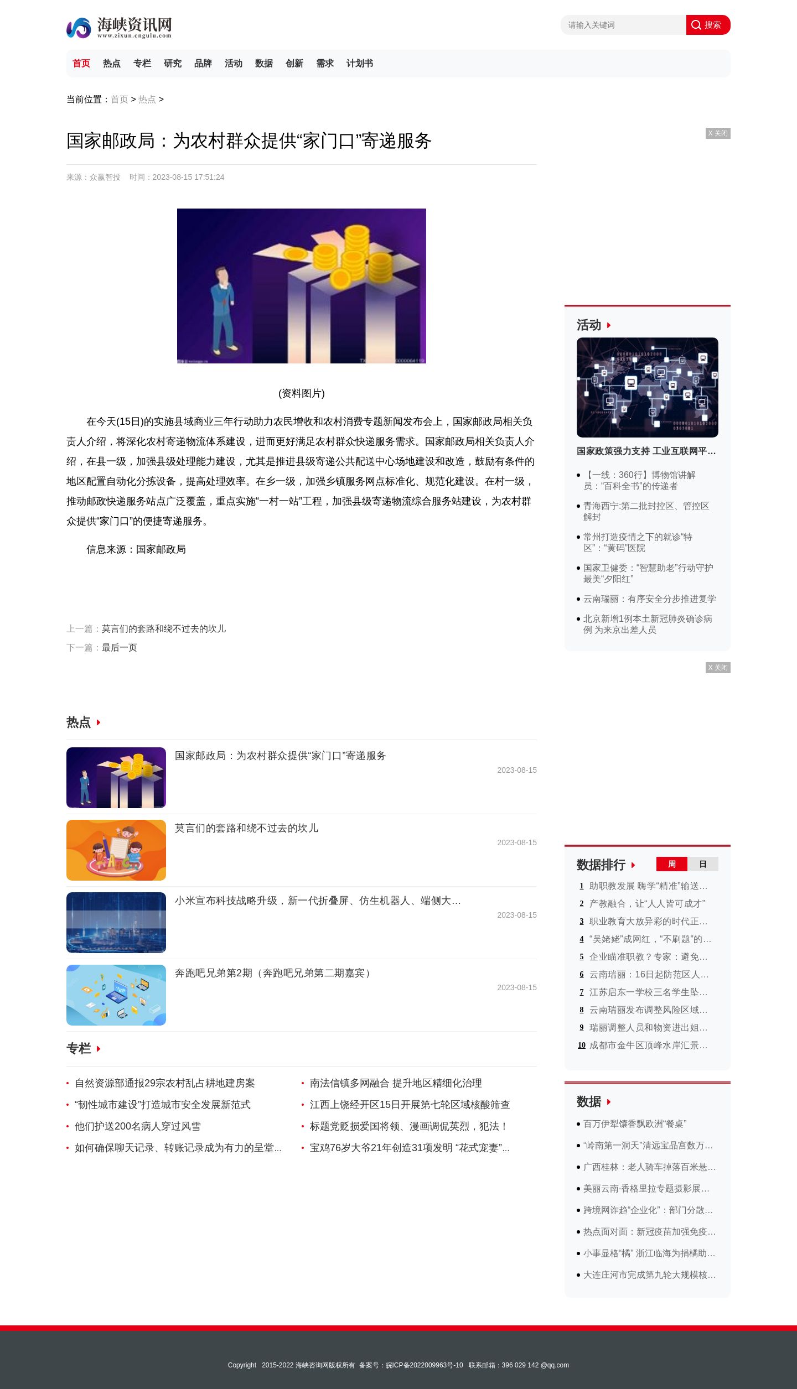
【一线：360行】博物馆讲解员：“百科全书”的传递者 (639, 480)
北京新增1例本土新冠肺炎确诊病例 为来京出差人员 (647, 624)
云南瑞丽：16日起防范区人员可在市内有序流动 (653, 974)
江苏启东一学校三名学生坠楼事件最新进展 (653, 992)
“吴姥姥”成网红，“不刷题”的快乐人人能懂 (653, 939)
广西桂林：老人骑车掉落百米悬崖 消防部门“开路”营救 (650, 1167)
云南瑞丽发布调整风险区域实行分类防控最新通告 (653, 1010)
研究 (173, 63)
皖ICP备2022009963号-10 (424, 1365)
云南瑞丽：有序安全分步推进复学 (649, 599)
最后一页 (119, 647)
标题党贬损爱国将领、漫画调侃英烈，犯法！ (409, 1126)
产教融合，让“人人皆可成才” (647, 903)
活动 (233, 63)
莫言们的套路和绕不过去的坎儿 (164, 628)
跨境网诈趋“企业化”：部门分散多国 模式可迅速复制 (650, 1210)
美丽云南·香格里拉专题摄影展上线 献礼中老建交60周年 (650, 1188)
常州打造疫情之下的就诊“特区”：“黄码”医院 (637, 542)
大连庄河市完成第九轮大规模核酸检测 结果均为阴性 (650, 1274)
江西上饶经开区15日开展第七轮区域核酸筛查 (410, 1104)
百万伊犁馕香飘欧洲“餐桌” (635, 1123)
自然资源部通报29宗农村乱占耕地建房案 (165, 1083)
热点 (112, 63)
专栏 (142, 63)
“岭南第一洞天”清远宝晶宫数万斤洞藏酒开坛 (650, 1145)
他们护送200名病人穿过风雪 (138, 1126)
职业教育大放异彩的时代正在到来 (653, 921)
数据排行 (601, 865)
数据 (264, 63)
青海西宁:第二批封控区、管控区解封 (646, 511)
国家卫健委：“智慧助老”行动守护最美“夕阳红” (648, 573)
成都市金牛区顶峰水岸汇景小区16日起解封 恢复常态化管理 (653, 1045)
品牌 (203, 63)
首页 (81, 63)
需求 (325, 63)
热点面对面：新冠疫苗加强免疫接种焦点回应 (650, 1231)
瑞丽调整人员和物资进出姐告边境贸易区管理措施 (653, 1027)
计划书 (359, 63)
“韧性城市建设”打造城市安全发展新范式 (163, 1104)
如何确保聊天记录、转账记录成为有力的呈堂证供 (184, 1147)
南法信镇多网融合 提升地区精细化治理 (396, 1083)
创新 (294, 63)
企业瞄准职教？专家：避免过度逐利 (653, 956)
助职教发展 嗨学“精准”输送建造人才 (653, 886)
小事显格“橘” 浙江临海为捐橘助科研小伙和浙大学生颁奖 (650, 1253)
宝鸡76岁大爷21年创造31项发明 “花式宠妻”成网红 (421, 1147)
